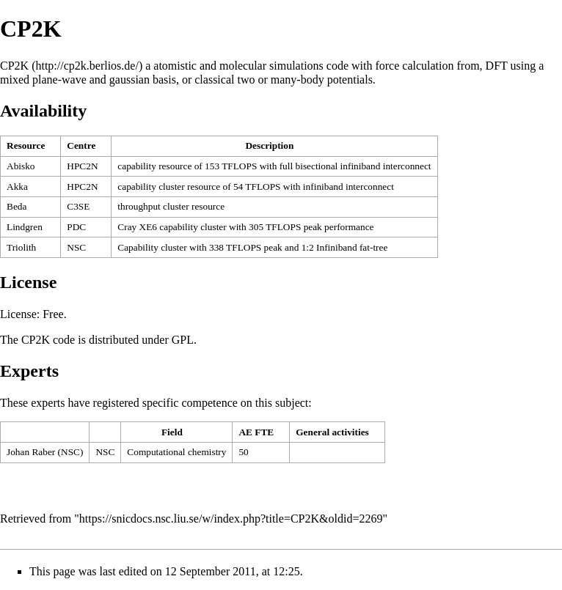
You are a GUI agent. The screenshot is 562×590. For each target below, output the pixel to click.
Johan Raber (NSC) (45, 451)
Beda (16, 206)
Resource (26, 145)
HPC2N (82, 166)
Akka (17, 186)
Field (172, 432)
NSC (76, 247)
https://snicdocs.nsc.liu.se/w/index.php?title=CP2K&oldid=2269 (231, 518)
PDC (76, 226)
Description (269, 145)
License (18, 314)
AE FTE (256, 432)
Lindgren (25, 226)
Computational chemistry (176, 451)
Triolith (21, 247)
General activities (332, 432)
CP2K (14, 65)
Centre (81, 145)
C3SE (78, 206)
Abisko (21, 166)
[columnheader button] (31, 146)
